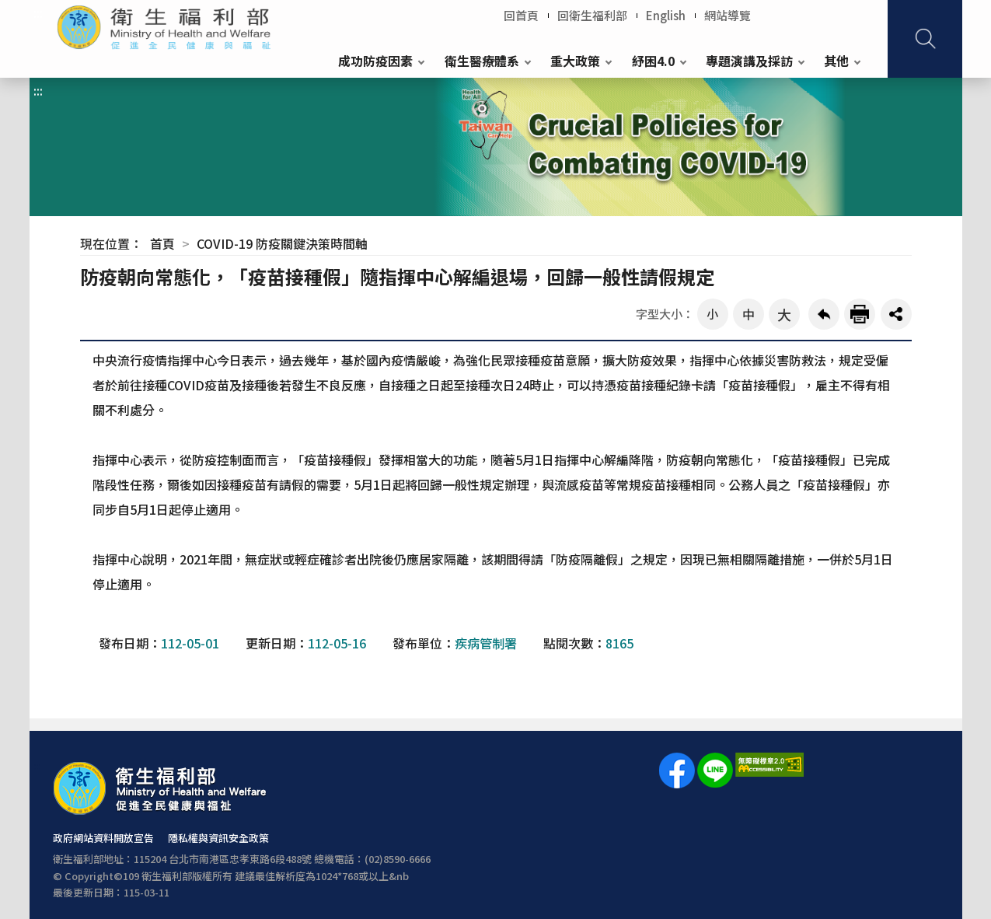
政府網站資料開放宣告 (103, 837)
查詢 (925, 39)
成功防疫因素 (375, 60)
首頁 (162, 243)
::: (38, 13)
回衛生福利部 (592, 15)
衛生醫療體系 (482, 60)
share (896, 314)
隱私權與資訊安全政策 (218, 837)
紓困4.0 (653, 60)
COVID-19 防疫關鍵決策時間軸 (282, 243)
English (666, 15)
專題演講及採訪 (749, 60)
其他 (836, 60)
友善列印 (859, 314)
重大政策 (575, 60)
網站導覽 (727, 15)
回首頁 (521, 15)
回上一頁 (823, 314)
